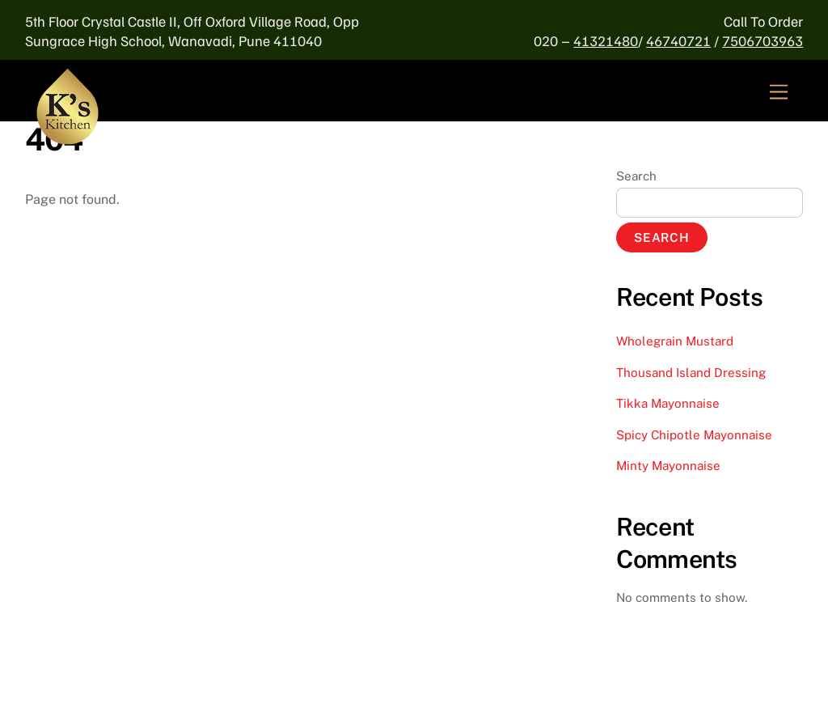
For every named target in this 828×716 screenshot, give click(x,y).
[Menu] (779, 92)
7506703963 (762, 40)
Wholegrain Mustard (674, 341)
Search (636, 176)
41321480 (605, 40)
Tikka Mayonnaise (668, 403)
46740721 (678, 40)
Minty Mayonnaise (668, 465)
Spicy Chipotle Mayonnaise (694, 435)
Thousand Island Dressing (691, 372)
